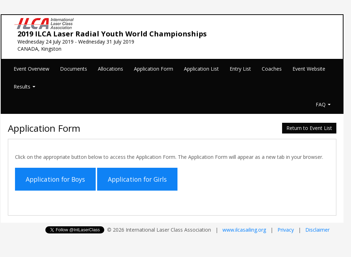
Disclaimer (317, 229)
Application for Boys (55, 179)
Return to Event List (309, 128)
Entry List (240, 68)
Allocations (110, 68)
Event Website (308, 68)
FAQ (323, 104)
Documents (73, 68)
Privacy (285, 229)
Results (24, 86)
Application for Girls (137, 179)
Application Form (153, 68)
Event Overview (31, 68)
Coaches (272, 68)
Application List (201, 68)
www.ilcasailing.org (244, 229)
